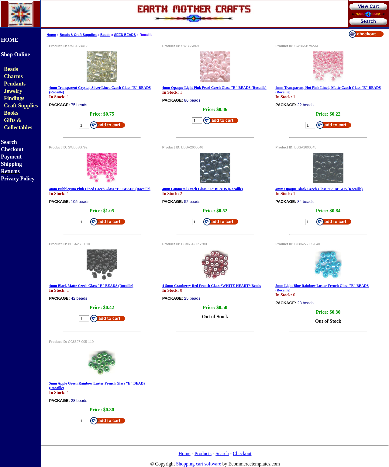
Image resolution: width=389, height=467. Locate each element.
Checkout (242, 453)
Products (203, 453)
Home (51, 35)
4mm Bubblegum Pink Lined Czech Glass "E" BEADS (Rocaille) (99, 189)
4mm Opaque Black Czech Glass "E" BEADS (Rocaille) (319, 189)
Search (222, 453)
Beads (105, 35)
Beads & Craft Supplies (78, 35)
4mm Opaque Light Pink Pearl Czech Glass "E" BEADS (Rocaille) (214, 87)
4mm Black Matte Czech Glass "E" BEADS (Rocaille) (91, 286)
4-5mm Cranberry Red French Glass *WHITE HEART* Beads (211, 286)
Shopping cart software (198, 463)
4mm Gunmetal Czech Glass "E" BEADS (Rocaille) (202, 189)
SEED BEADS (125, 35)
